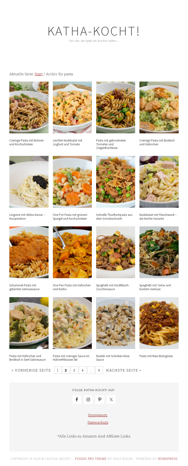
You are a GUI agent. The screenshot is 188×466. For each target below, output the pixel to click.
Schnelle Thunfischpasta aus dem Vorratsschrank (114, 217)
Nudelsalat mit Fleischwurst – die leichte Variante (158, 217)
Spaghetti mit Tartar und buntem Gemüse (155, 287)
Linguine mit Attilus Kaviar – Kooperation (27, 217)
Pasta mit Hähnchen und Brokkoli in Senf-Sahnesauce (27, 358)
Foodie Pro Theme (91, 458)
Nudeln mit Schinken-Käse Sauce (112, 358)
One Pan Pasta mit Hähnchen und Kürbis (72, 287)
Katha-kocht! (94, 31)
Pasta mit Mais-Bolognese (156, 356)
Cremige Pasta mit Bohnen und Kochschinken (26, 142)
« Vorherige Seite (31, 370)
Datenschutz (98, 422)
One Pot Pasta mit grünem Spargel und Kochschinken (70, 217)
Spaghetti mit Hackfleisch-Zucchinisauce (112, 287)
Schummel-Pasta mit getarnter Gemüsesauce (24, 287)
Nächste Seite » (123, 370)
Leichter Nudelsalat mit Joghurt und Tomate (67, 142)
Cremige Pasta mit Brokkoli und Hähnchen (157, 142)
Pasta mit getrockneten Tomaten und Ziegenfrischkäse (111, 144)
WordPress (167, 458)
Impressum (97, 415)
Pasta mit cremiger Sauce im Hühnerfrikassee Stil (71, 358)
